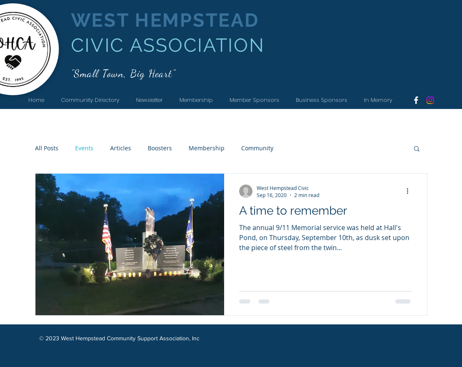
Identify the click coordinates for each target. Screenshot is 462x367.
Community (257, 148)
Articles (120, 148)
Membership (207, 148)
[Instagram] (430, 100)
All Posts (46, 148)
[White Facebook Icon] (416, 100)
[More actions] (411, 191)
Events (84, 148)
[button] (417, 149)
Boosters (160, 148)
